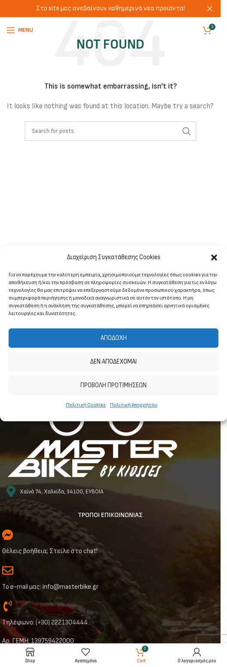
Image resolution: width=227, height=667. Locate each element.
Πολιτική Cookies (86, 405)
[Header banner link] (110, 8)
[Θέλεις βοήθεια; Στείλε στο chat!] (7, 534)
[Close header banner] (210, 8)
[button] (214, 257)
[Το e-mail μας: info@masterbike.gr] (7, 570)
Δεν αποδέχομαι (113, 362)
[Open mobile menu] (19, 30)
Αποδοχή (114, 338)
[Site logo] (110, 30)
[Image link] (92, 433)
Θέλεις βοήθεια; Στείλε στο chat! (50, 551)
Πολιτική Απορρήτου (133, 405)
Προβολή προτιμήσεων (113, 385)
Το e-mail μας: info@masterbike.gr (50, 587)
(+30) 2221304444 (62, 622)
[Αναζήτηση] (110, 131)
